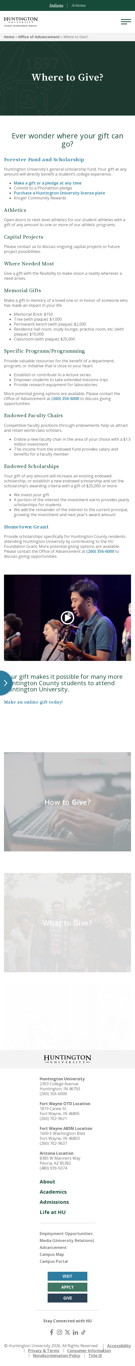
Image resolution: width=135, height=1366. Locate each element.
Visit (67, 1276)
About (47, 1181)
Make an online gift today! (33, 702)
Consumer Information (89, 1350)
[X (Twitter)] (67, 1332)
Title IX (95, 1355)
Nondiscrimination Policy (56, 1355)
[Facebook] (52, 1332)
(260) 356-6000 (65, 398)
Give (67, 1298)
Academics (53, 1191)
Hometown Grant (26, 527)
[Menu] (126, 22)
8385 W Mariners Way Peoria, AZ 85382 (60, 1160)
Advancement (53, 1247)
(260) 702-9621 (53, 1118)
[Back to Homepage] (67, 1058)
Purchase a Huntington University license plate (59, 193)
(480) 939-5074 (53, 1168)
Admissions (54, 1202)
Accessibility (119, 1345)
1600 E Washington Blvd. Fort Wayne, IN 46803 (62, 1136)
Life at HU (53, 1212)
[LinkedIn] (75, 1332)
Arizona (78, 5)
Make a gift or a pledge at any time (48, 183)
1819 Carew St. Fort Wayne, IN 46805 (60, 1111)
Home (9, 36)
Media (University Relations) (67, 1240)
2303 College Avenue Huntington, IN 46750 (60, 1086)
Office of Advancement (39, 36)
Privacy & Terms (43, 1350)
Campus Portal (54, 1261)
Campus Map (52, 1254)
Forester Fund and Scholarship (44, 159)
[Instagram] (60, 1332)
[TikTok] (83, 1332)
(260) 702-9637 (53, 1143)
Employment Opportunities (66, 1233)
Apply (67, 1287)
